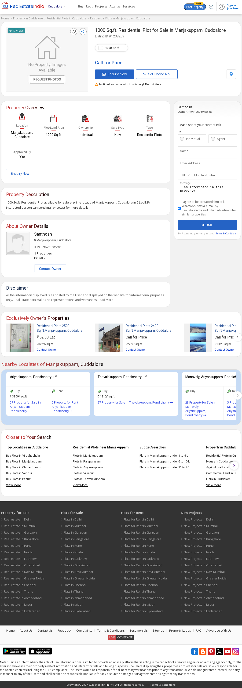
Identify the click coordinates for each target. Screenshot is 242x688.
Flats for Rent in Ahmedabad (144, 598)
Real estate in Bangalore (21, 539)
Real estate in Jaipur (18, 604)
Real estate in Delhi (17, 519)
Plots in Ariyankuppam (88, 467)
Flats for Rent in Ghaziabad (143, 565)
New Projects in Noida (199, 552)
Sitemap (158, 630)
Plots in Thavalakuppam (89, 479)
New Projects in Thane (199, 591)
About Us (26, 630)
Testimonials (139, 630)
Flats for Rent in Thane (140, 591)
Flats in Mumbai (75, 526)
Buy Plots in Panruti (18, 479)
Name (184, 151)
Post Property (194, 6)
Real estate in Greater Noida (24, 578)
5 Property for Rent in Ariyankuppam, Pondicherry (66, 406)
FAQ (199, 630)
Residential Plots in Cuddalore (66, 18)
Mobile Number (205, 175)
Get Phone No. (156, 74)
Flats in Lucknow (75, 559)
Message (185, 183)
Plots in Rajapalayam (87, 461)
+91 (182, 175)
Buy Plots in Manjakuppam (24, 461)
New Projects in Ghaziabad (203, 565)
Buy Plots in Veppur (19, 473)
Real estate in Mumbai (20, 526)
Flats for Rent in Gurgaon (141, 532)
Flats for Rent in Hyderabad (143, 611)
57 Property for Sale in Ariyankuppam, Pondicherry (25, 406)
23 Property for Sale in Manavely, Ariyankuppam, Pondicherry (200, 408)
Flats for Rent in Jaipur (139, 604)
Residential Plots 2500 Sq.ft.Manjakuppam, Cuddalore (60, 328)
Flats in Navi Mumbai (78, 572)
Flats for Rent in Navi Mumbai (144, 572)
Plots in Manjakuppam (88, 455)
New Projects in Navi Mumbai (204, 572)
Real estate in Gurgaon (20, 532)
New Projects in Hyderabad (203, 611)
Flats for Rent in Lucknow (141, 559)
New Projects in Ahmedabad (204, 598)
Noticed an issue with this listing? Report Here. (128, 84)
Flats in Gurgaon (75, 532)
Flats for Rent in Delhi (139, 519)
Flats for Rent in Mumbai (141, 526)
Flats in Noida (73, 552)
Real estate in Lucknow (20, 559)
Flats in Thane (74, 591)
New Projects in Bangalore (202, 539)
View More (13, 485)
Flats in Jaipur (73, 604)
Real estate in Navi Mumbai (23, 572)
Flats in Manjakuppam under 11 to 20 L (165, 467)
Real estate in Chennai (20, 585)
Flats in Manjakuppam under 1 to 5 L (163, 455)
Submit (207, 226)
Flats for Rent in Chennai (141, 585)
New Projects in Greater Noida (205, 578)
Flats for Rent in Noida (139, 552)
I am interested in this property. (207, 190)
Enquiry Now (114, 74)
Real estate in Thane (18, 591)
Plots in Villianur (83, 473)
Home (5, 18)
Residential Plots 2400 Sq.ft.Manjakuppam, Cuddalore (149, 328)
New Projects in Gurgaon (201, 532)
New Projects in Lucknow (201, 559)
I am (180, 131)
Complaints (84, 630)
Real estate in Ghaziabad (22, 565)
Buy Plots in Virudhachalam (24, 455)
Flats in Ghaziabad (77, 565)
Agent (221, 139)
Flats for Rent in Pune (139, 545)
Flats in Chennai (75, 585)
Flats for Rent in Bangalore (142, 539)
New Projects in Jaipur (199, 604)
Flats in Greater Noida (79, 578)
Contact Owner (50, 269)
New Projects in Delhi (198, 519)
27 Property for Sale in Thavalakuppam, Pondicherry (135, 402)
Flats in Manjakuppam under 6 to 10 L (164, 461)
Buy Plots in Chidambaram (23, 467)
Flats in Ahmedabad (78, 598)
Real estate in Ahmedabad (23, 598)
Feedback (64, 630)
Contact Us (45, 630)
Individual (193, 139)
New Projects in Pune (199, 545)
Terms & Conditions (111, 630)
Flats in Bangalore (76, 539)
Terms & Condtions (226, 235)
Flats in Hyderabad (77, 611)
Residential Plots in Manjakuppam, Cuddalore (120, 18)
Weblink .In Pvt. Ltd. (107, 684)
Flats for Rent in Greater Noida (145, 578)
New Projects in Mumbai (201, 526)
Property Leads (180, 630)
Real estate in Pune (18, 545)
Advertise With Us (218, 630)
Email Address (190, 163)
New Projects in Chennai (201, 585)
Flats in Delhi (73, 519)
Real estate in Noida (18, 552)
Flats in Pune (73, 545)
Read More (105, 300)
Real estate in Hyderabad (22, 611)
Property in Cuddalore (28, 18)
